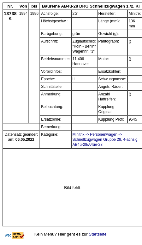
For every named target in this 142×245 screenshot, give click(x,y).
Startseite (97, 234)
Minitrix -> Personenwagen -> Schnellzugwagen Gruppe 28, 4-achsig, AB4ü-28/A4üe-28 (106, 139)
